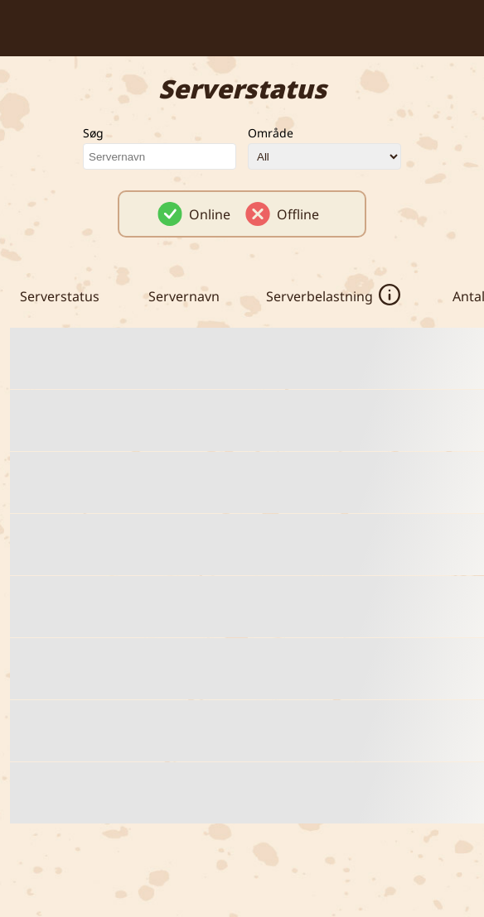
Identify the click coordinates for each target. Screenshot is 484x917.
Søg (93, 133)
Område (270, 133)
